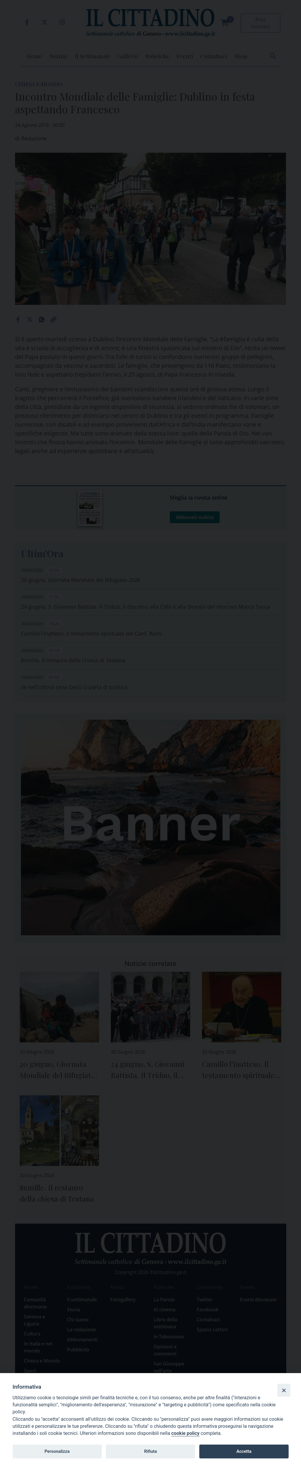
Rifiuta (150, 1451)
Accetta (243, 1451)
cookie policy (185, 1433)
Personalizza (57, 1451)
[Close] (283, 1390)
